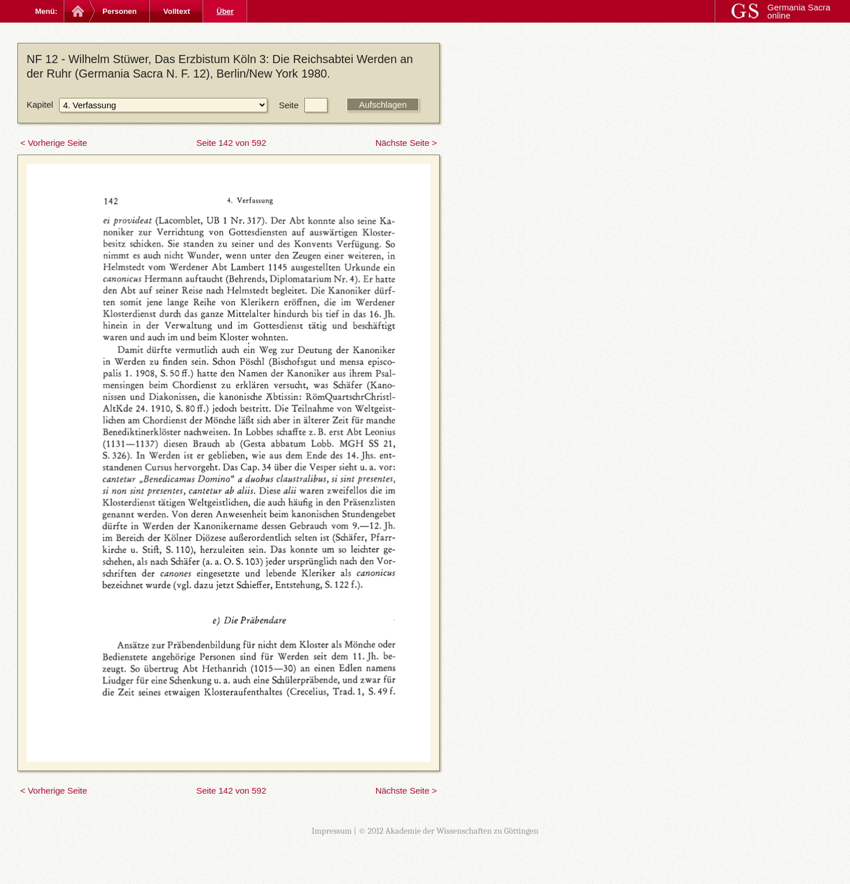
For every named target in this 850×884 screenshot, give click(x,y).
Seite (289, 105)
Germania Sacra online (798, 11)
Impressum (331, 831)
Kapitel (40, 104)
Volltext (176, 11)
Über (225, 11)
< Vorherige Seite (53, 143)
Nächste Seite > (406, 143)
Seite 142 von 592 (231, 143)
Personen (119, 11)
